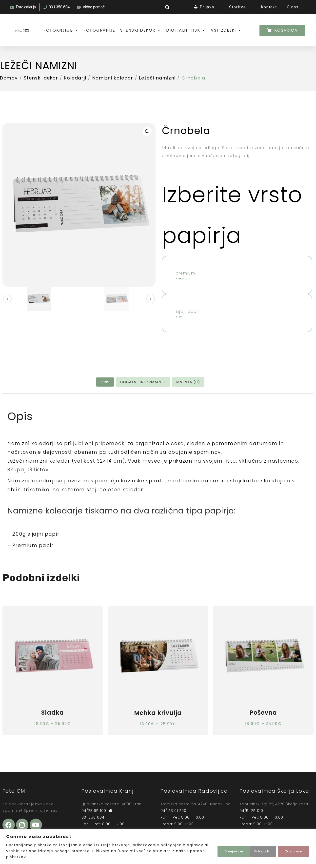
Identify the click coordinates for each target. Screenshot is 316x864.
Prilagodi (224, 850)
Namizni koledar (112, 88)
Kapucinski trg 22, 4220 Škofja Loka (273, 823)
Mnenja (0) (188, 399)
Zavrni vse (257, 850)
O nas (292, 7)
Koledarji (75, 88)
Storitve (239, 7)
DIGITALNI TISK (189, 31)
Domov (9, 88)
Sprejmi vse (292, 850)
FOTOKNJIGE (61, 31)
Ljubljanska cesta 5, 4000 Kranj (112, 822)
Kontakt (268, 7)
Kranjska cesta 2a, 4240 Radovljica (195, 822)
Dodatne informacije (143, 399)
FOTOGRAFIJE (100, 31)
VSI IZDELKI (59, 41)
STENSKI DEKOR (143, 31)
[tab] (105, 399)
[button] (167, 7)
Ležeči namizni (47, 75)
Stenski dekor (41, 88)
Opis (105, 399)
